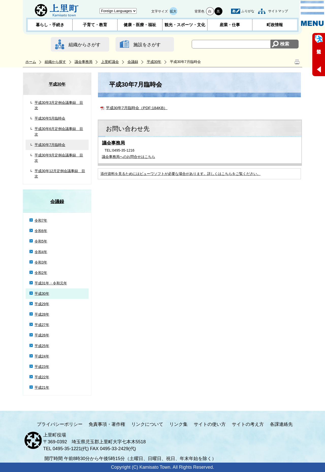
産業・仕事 (230, 25)
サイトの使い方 (210, 424)
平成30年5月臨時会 (50, 118)
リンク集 (178, 424)
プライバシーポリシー (60, 424)
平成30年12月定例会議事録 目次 (60, 173)
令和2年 (41, 273)
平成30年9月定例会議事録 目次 (59, 157)
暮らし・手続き (50, 25)
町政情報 (275, 25)
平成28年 (42, 314)
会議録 (132, 62)
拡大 (173, 11)
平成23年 (42, 367)
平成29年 (42, 304)
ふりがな (247, 11)
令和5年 (41, 241)
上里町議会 (110, 62)
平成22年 (42, 377)
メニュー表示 (312, 13)
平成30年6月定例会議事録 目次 (59, 131)
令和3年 (41, 262)
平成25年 (42, 346)
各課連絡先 (281, 424)
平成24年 (42, 356)
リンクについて (147, 424)
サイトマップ (278, 11)
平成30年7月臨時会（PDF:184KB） (137, 108)
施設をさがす (147, 44)
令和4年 (41, 252)
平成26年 (42, 335)
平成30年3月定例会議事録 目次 (59, 105)
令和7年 (41, 220)
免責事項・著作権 (107, 424)
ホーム (30, 62)
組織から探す (55, 62)
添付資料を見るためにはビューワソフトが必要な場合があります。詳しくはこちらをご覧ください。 (181, 174)
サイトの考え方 (248, 424)
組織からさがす (85, 44)
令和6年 (41, 231)
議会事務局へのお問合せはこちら (128, 157)
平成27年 (42, 325)
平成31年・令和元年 (51, 283)
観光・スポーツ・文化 (185, 25)
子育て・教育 (95, 25)
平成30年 (154, 62)
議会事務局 (83, 62)
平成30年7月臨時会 (50, 145)
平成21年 (42, 387)
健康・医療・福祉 (140, 25)
